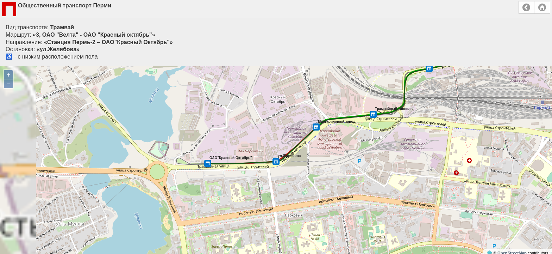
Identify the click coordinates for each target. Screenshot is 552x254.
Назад (526, 7)
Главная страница (542, 7)
